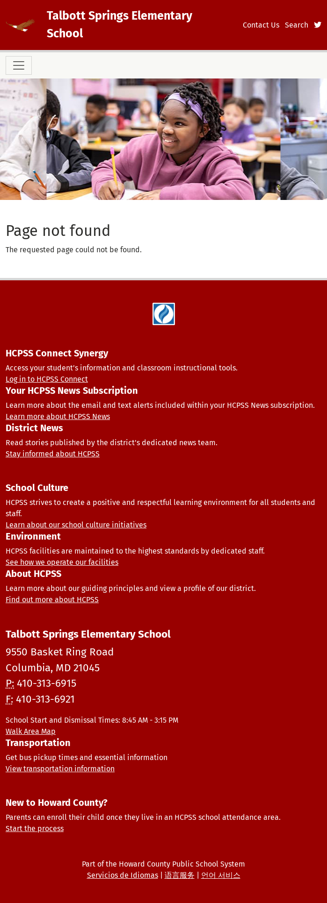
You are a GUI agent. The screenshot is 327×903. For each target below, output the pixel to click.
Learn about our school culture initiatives (76, 524)
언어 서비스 (220, 875)
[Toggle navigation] (19, 65)
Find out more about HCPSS (52, 599)
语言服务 (180, 875)
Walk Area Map (31, 731)
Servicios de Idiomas (122, 875)
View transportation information (60, 768)
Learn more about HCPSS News (58, 416)
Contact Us (261, 25)
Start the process (35, 828)
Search (296, 25)
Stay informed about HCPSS (53, 453)
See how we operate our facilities (62, 562)
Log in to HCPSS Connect (47, 379)
